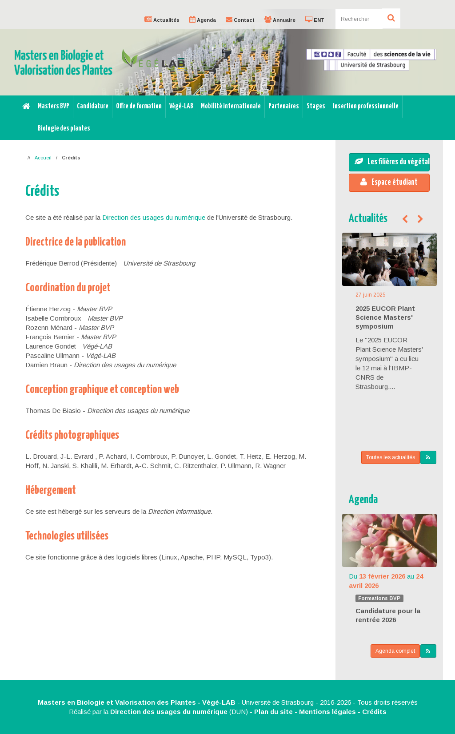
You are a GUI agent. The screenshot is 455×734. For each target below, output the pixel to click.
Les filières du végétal (392, 161)
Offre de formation (139, 106)
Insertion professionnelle (366, 106)
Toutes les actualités (390, 457)
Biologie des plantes (64, 128)
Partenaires (283, 106)
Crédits (374, 711)
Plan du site (273, 711)
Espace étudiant (389, 182)
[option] (227, 52)
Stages (316, 106)
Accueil (43, 157)
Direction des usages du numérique (153, 217)
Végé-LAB (181, 106)
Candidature (92, 106)
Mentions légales (327, 711)
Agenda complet (395, 651)
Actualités (368, 219)
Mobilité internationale (231, 106)
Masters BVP (53, 106)
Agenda (363, 500)
